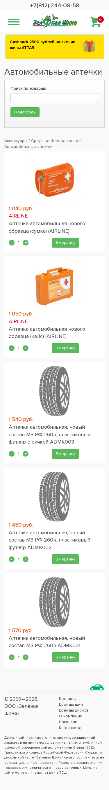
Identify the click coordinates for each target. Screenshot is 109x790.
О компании (70, 716)
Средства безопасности (54, 140)
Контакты (67, 698)
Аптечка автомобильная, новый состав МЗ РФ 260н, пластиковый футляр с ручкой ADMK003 (49, 434)
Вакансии (68, 721)
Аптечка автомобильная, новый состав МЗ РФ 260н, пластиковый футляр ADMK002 (49, 540)
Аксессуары (15, 140)
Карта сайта (70, 727)
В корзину (65, 242)
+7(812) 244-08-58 (54, 5)
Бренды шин (71, 704)
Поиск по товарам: (28, 88)
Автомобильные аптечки (28, 146)
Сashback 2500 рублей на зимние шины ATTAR (42, 44)
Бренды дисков (74, 710)
